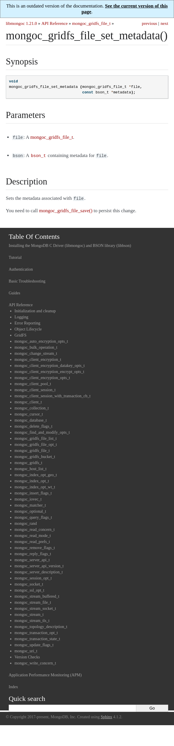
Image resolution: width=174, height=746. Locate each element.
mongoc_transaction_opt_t (36, 631)
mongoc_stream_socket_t (35, 607)
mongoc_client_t (28, 400)
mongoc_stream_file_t (32, 601)
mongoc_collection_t (31, 406)
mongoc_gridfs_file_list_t (35, 437)
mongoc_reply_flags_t (32, 552)
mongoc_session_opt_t (33, 576)
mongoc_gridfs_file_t (91, 23)
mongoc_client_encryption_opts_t (42, 376)
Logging (21, 315)
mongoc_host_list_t (30, 467)
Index (13, 685)
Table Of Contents (34, 235)
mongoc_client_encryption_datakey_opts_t (49, 364)
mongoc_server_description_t (38, 570)
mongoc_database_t (30, 418)
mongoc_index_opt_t (31, 479)
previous (149, 23)
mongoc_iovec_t (27, 497)
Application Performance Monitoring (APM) (45, 673)
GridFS (20, 333)
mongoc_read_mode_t (32, 534)
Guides (14, 291)
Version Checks (27, 655)
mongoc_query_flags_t (33, 516)
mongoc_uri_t (25, 649)
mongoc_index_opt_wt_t (34, 485)
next (164, 23)
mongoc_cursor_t (28, 412)
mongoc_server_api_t (32, 558)
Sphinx (106, 715)
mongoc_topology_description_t (40, 625)
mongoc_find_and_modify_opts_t (42, 431)
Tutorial (15, 256)
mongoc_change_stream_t (35, 352)
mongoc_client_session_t (35, 388)
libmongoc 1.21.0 (21, 23)
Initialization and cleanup (35, 309)
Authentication (21, 267)
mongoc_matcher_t (30, 503)
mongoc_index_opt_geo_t (35, 473)
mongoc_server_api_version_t (39, 564)
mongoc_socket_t (28, 582)
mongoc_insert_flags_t (33, 491)
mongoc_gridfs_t (28, 461)
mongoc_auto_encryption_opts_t (41, 339)
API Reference (54, 23)
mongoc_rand (25, 522)
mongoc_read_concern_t (34, 528)
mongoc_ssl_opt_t (29, 588)
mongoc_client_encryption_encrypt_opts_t (49, 370)
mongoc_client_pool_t (32, 382)
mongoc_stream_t (29, 613)
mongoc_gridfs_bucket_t (34, 455)
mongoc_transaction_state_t (37, 637)
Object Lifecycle (28, 327)
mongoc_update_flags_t (34, 643)
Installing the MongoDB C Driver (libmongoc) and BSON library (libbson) (70, 244)
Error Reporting (27, 321)
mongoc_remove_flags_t (34, 546)
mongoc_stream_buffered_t (36, 594)
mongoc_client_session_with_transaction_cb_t (52, 394)
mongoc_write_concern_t (35, 661)
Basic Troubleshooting (27, 279)
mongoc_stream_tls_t (32, 619)
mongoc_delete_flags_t (33, 424)
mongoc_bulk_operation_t (35, 346)
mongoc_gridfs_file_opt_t (35, 443)
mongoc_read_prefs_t (32, 540)
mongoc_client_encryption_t (37, 358)
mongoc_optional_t (30, 509)
